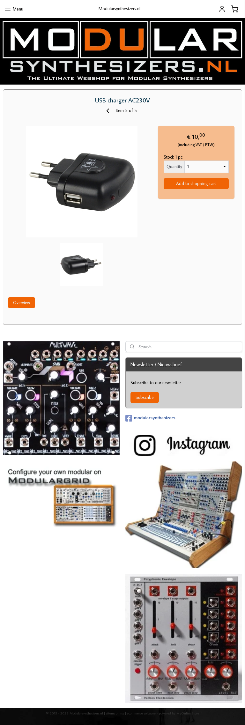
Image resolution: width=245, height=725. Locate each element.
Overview (21, 303)
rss (122, 713)
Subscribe (145, 397)
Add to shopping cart (196, 184)
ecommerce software (141, 713)
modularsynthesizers (150, 418)
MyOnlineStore (187, 713)
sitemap (111, 713)
